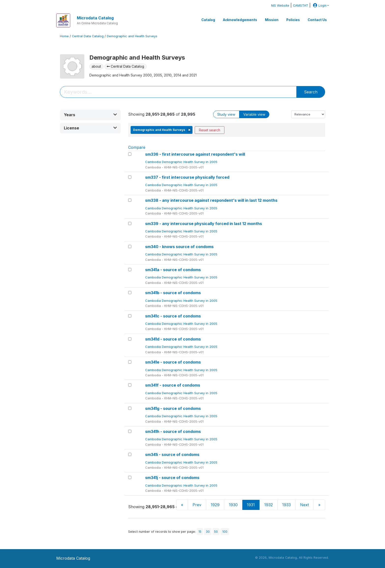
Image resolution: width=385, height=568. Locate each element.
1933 (286, 504)
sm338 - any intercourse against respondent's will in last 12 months (211, 200)
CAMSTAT (300, 5)
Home (64, 36)
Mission (271, 20)
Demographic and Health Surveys (132, 36)
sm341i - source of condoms (172, 454)
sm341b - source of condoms (173, 292)
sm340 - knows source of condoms (179, 246)
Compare (136, 147)
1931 (251, 504)
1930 (233, 504)
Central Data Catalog (88, 36)
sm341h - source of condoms (173, 431)
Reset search (209, 130)
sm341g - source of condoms (173, 408)
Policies (293, 20)
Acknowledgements (240, 20)
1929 (215, 504)
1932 (268, 504)
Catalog (208, 20)
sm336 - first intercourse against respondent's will (195, 154)
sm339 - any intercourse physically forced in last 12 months (203, 223)
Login (319, 5)
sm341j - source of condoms (172, 477)
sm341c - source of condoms (173, 316)
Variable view (254, 114)
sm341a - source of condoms (173, 269)
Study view (226, 114)
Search (310, 91)
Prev (196, 504)
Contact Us (317, 20)
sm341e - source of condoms (173, 362)
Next (304, 504)
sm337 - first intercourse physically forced (187, 177)
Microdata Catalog (95, 17)
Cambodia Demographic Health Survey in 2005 (181, 162)
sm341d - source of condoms (173, 339)
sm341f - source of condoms (172, 385)
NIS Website (280, 5)
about (96, 66)
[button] (90, 115)
